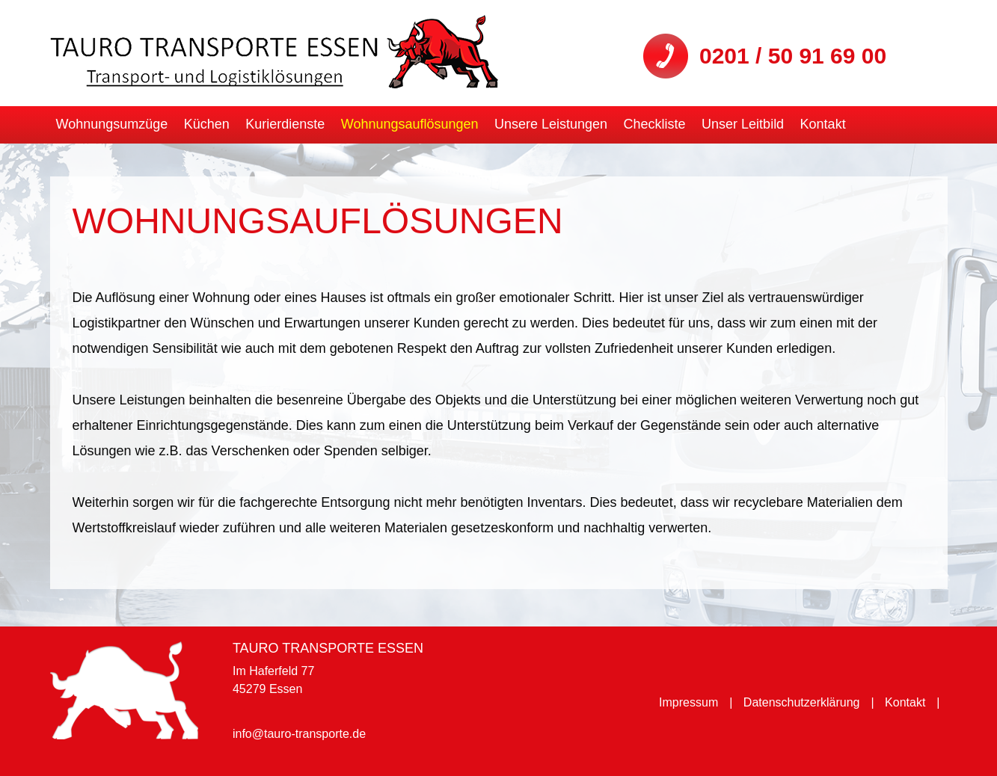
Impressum (688, 702)
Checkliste (655, 124)
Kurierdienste (285, 124)
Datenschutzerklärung (801, 702)
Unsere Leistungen (550, 124)
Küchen (207, 124)
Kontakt (823, 124)
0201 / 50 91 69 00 (792, 55)
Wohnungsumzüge (112, 124)
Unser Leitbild (743, 124)
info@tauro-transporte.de (299, 733)
